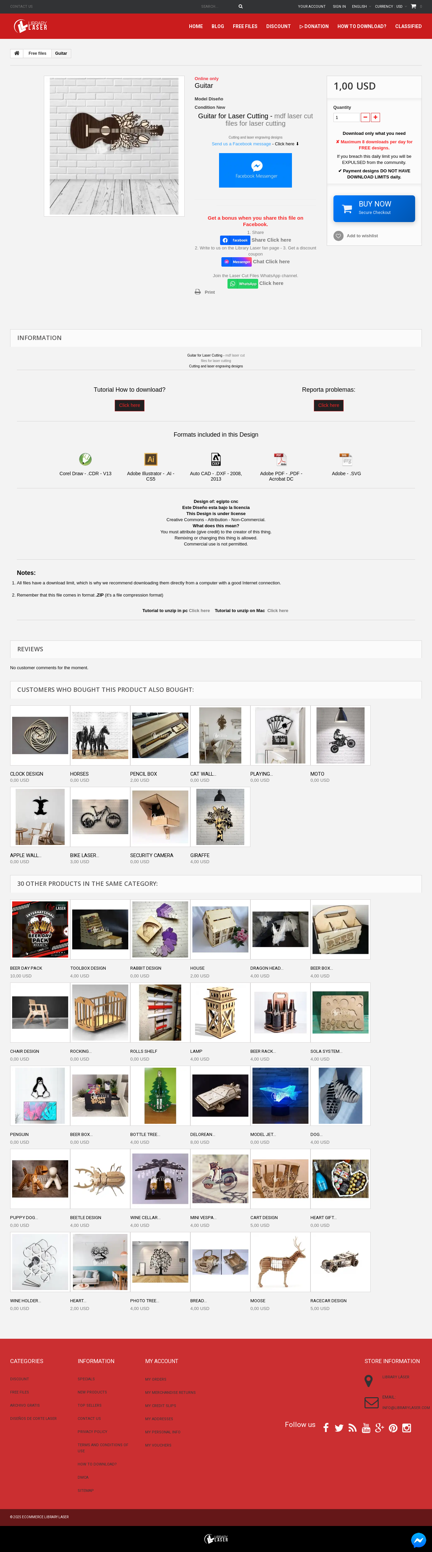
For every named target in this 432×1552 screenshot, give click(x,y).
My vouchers (158, 1445)
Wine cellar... (147, 1217)
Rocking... (82, 1051)
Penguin (20, 1134)
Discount (278, 26)
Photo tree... (146, 1301)
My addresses (159, 1418)
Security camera (153, 855)
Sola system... (328, 1051)
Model (201, 98)
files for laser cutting (255, 123)
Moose (258, 1301)
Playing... (262, 774)
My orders (155, 1379)
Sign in (336, 6)
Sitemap (86, 1490)
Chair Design (26, 1051)
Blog (218, 26)
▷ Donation (314, 26)
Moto (318, 774)
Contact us (21, 6)
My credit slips (160, 1405)
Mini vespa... (205, 1217)
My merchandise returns (170, 1392)
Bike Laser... (86, 855)
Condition (205, 107)
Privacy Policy (92, 1432)
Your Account (307, 6)
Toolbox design (90, 968)
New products (92, 1392)
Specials (86, 1379)
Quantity (342, 107)
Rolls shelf (145, 1051)
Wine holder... (27, 1301)
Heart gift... (325, 1217)
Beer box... (323, 968)
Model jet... (264, 1134)
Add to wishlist (362, 235)
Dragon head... (268, 968)
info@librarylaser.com (406, 1408)
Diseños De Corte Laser (33, 1418)
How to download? (362, 26)
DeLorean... (204, 1134)
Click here (129, 405)
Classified (408, 26)
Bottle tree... (147, 1134)
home (196, 26)
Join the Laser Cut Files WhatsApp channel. (255, 275)
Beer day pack (28, 968)
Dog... (316, 1134)
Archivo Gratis (25, 1405)
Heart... (79, 1301)
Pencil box (145, 774)
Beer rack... (264, 1051)
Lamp (197, 1051)
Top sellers (90, 1405)
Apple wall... (28, 855)
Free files (245, 26)
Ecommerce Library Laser (45, 1517)
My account (163, 1361)
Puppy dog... (24, 1217)
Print (210, 292)
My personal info (163, 1432)
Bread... (199, 1301)
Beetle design (87, 1217)
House (198, 968)
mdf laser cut (293, 116)
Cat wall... (204, 774)
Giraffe (200, 855)
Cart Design (265, 1217)
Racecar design (330, 1301)
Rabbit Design (147, 968)
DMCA (83, 1477)
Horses (80, 774)
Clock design (28, 774)
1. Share (255, 232)
